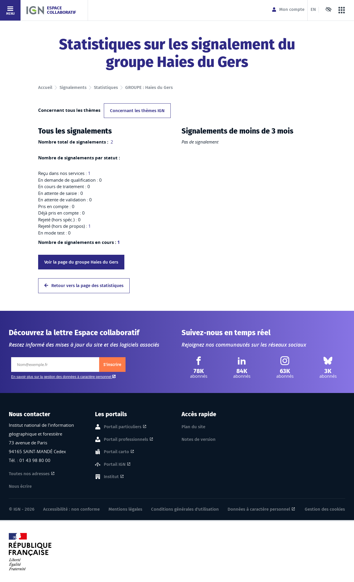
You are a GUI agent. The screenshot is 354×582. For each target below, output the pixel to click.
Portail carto (116, 452)
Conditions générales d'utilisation (185, 509)
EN (313, 9)
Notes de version (199, 439)
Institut (111, 477)
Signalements (73, 87)
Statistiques (106, 87)
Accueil (45, 87)
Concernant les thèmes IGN (137, 110)
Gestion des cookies (325, 509)
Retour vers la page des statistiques (83, 285)
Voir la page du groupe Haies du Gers (81, 262)
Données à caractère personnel (259, 509)
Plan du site (193, 426)
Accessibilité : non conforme (71, 509)
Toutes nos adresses (29, 473)
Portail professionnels (126, 440)
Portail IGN (115, 465)
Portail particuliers (122, 427)
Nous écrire (20, 486)
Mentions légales (125, 509)
